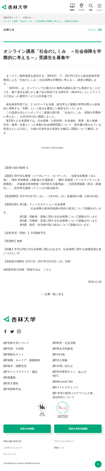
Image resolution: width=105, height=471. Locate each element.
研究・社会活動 (66, 342)
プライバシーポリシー (64, 441)
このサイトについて (12, 448)
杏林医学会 (14, 389)
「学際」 (25, 108)
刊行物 (61, 354)
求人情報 (62, 360)
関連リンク (59, 448)
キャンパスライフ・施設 (22, 371)
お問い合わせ (65, 366)
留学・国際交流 (17, 366)
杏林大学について (18, 342)
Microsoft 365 (65, 381)
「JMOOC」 (13, 88)
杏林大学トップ (10, 17)
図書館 (11, 377)
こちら (47, 269)
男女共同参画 (65, 348)
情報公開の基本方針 (12, 441)
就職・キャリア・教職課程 (23, 360)
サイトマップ (9, 454)
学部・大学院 (15, 348)
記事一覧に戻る (54, 294)
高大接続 (12, 383)
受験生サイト (15, 354)
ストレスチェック (67, 387)
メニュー (92, 30)
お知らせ (27, 17)
